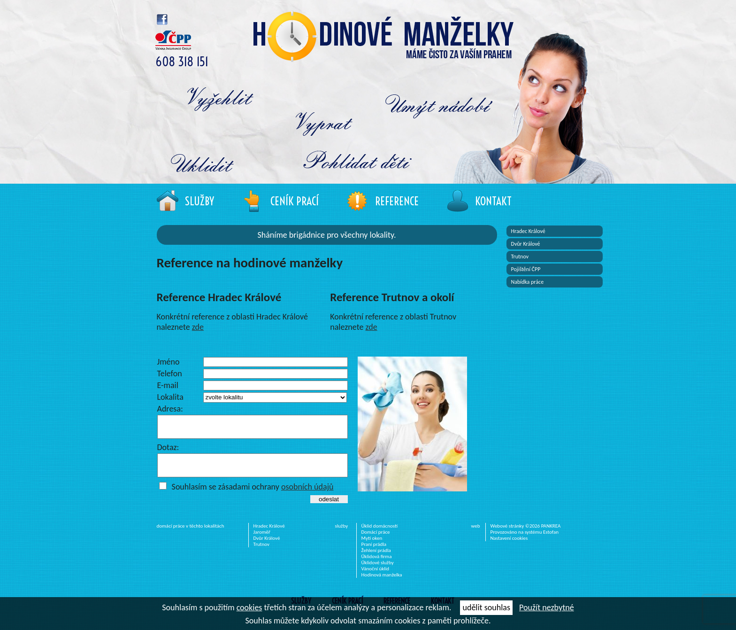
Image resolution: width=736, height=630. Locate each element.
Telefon (169, 373)
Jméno (168, 362)
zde (198, 327)
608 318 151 (181, 62)
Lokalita (170, 397)
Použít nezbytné (546, 607)
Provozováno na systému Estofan (525, 540)
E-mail (167, 385)
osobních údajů (307, 495)
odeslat (329, 507)
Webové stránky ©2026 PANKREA (526, 534)
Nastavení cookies (509, 547)
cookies (249, 607)
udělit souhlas (486, 607)
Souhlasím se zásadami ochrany (253, 495)
